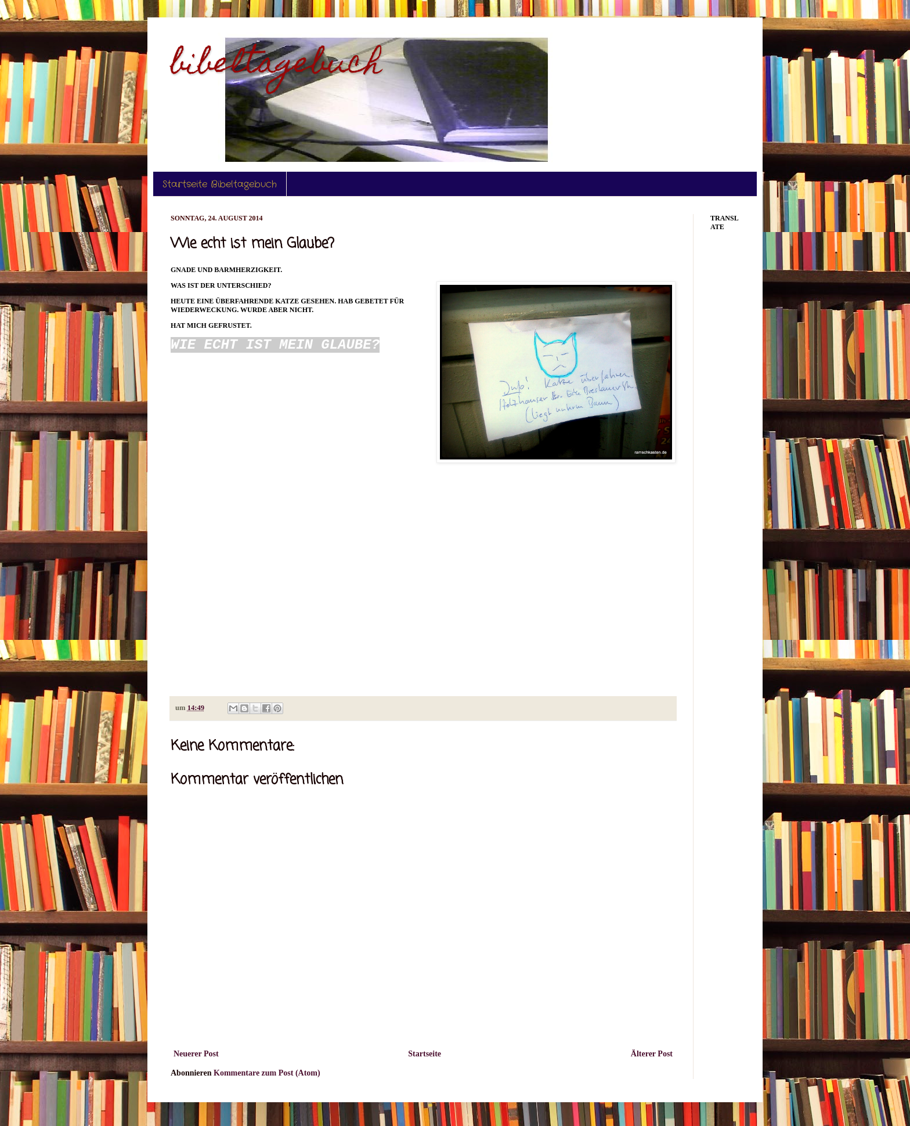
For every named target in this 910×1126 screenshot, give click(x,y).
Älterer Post (652, 1053)
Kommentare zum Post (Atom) (267, 1073)
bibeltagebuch (276, 66)
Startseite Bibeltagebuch (219, 184)
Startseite (424, 1053)
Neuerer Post (196, 1053)
